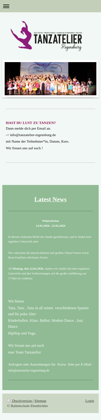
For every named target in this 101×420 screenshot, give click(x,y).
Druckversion (20, 401)
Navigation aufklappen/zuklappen (50, 6)
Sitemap (40, 401)
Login (89, 401)
